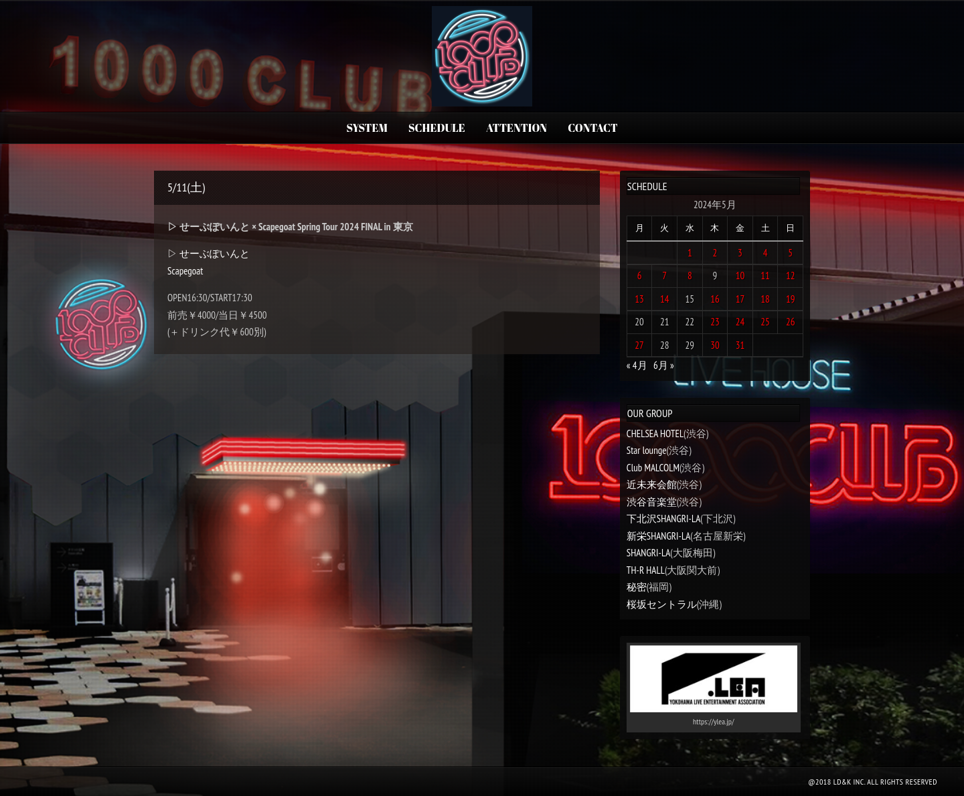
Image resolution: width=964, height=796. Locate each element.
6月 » (663, 365)
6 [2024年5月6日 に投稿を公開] (639, 275)
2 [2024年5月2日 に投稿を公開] (715, 252)
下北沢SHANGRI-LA (663, 518)
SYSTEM (366, 128)
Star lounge (647, 450)
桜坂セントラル (662, 604)
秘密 (637, 586)
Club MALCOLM (653, 467)
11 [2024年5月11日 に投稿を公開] (765, 275)
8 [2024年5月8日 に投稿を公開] (690, 275)
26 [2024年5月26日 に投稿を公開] (790, 321)
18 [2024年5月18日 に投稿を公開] (765, 299)
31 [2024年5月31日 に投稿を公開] (740, 345)
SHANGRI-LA (648, 552)
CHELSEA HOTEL (655, 433)
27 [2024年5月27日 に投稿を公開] (639, 345)
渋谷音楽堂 (652, 501)
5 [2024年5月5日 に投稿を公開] (790, 252)
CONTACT (592, 128)
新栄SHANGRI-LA (658, 536)
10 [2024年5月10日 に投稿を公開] (740, 275)
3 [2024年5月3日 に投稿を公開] (740, 252)
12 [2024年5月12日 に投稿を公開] (790, 275)
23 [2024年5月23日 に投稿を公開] (715, 321)
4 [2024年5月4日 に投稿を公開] (765, 252)
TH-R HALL (646, 570)
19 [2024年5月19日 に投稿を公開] (790, 299)
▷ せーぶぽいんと (208, 253)
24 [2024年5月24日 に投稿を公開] (740, 321)
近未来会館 (652, 484)
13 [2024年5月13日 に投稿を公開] (639, 299)
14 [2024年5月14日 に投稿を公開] (664, 299)
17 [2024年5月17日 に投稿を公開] (740, 299)
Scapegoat (185, 270)
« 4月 (637, 365)
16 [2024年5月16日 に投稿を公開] (715, 299)
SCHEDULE (436, 128)
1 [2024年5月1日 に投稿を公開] (690, 252)
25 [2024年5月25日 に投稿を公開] (765, 321)
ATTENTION (516, 128)
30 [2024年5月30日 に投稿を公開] (715, 345)
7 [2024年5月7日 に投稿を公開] (664, 275)
